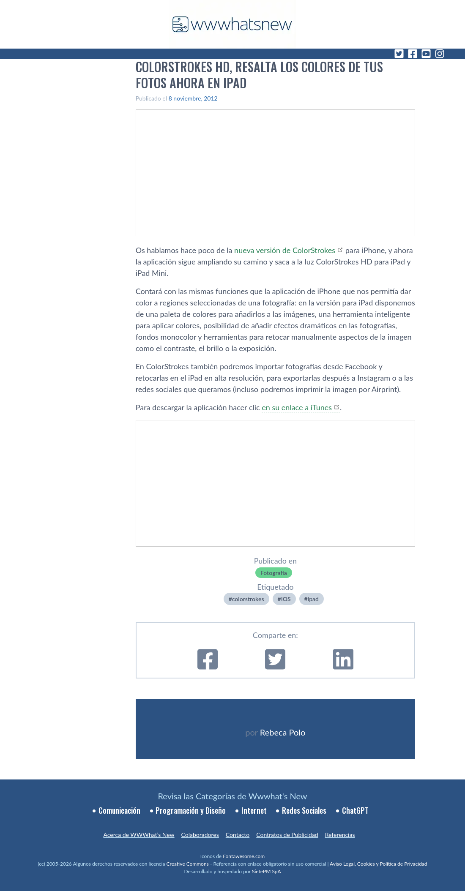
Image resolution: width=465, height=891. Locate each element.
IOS (286, 598)
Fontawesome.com (244, 856)
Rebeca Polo (283, 732)
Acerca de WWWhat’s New (138, 834)
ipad (313, 598)
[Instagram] (440, 54)
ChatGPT (355, 810)
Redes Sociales (304, 810)
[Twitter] (399, 54)
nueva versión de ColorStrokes (284, 250)
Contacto (237, 834)
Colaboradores (200, 834)
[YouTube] (426, 54)
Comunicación (119, 810)
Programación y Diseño (191, 810)
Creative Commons (188, 864)
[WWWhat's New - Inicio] (232, 24)
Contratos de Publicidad (287, 834)
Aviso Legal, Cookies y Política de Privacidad (378, 864)
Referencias (340, 834)
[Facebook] (413, 54)
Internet (254, 810)
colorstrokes (248, 598)
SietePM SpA (266, 871)
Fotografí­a (273, 572)
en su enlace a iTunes (297, 407)
